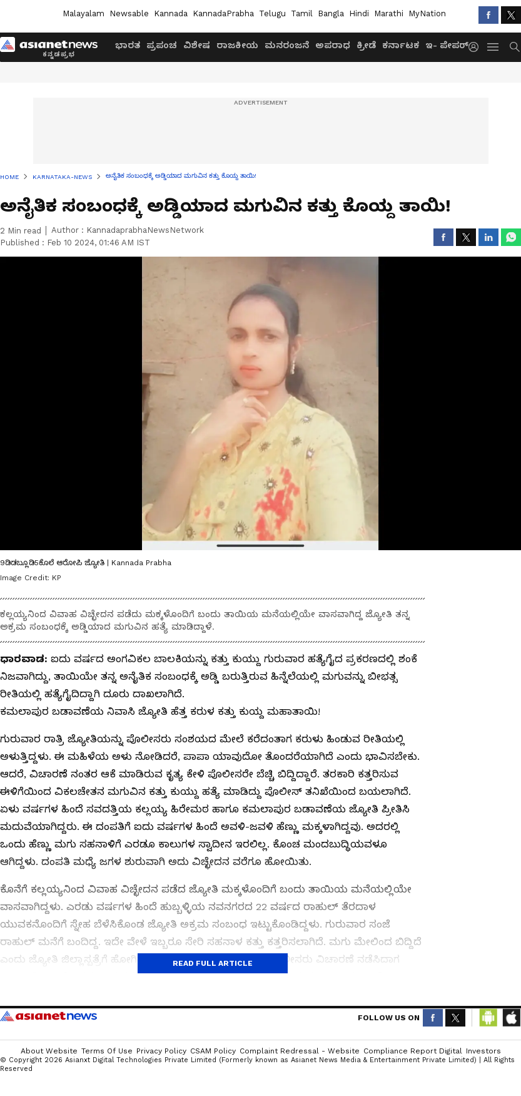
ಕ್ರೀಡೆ (366, 45)
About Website (49, 1051)
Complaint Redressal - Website (300, 1051)
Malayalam (83, 13)
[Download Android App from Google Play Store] (488, 1018)
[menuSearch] (515, 47)
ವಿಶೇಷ (196, 45)
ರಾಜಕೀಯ (237, 45)
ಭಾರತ (127, 45)
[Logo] (53, 47)
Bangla (331, 13)
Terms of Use (107, 1051)
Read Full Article (213, 963)
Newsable (129, 13)
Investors (483, 1051)
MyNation (427, 13)
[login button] (476, 47)
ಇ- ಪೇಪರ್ (446, 45)
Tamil (302, 13)
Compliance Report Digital (412, 1051)
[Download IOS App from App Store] (511, 1018)
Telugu (272, 13)
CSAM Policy (213, 1051)
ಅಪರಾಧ (332, 45)
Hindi (359, 13)
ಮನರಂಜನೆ (287, 45)
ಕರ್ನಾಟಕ (400, 45)
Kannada (171, 13)
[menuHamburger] (493, 46)
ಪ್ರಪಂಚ (161, 45)
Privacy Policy (161, 1051)
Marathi (388, 13)
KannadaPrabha (223, 13)
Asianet (48, 1015)
